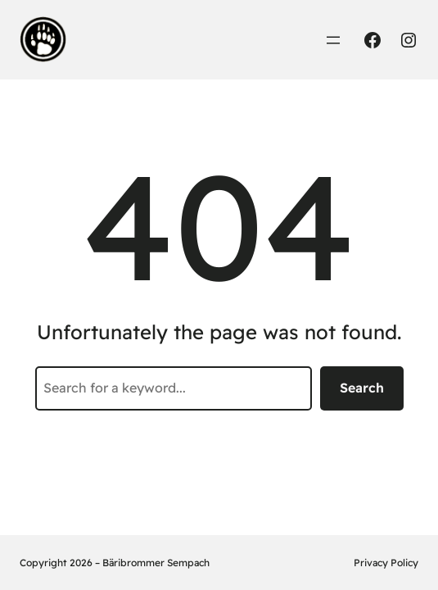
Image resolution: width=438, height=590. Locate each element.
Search (362, 387)
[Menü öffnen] (333, 40)
